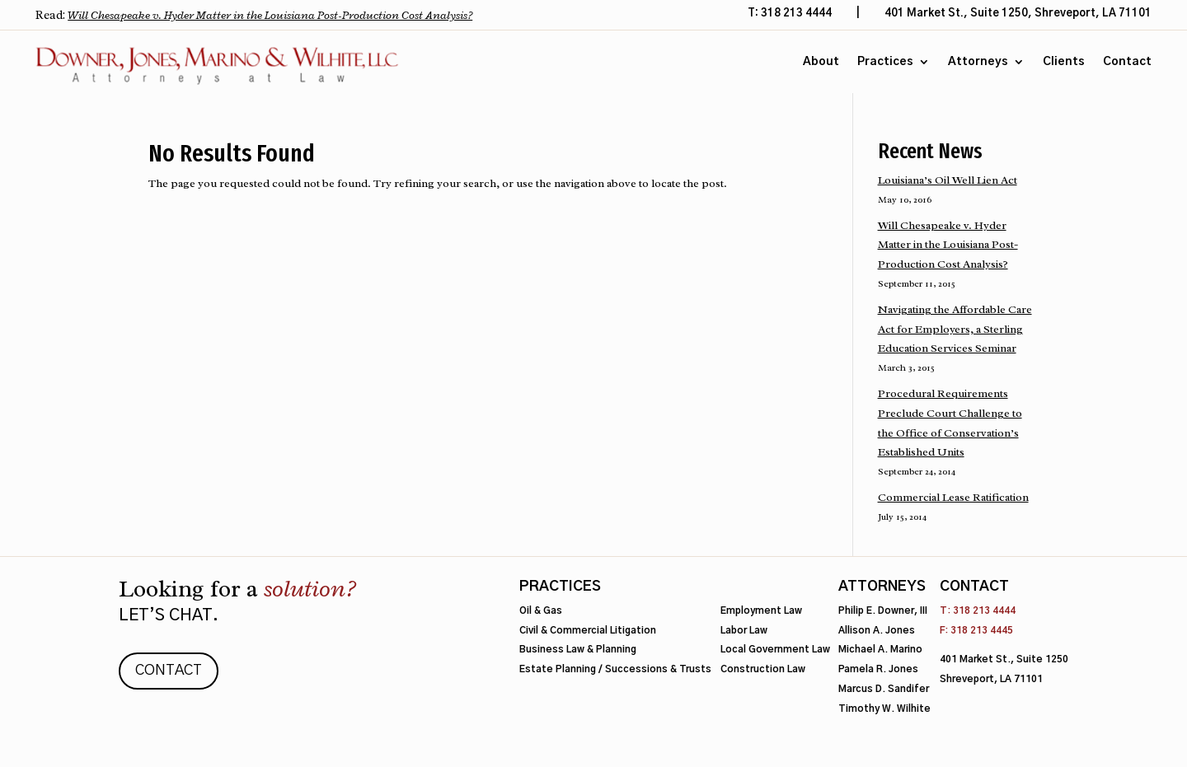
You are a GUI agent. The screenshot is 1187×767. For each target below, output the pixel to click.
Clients (1064, 62)
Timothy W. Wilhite (884, 708)
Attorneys (978, 62)
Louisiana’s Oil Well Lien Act (947, 180)
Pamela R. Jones (878, 669)
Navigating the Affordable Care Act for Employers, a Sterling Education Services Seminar (955, 329)
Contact (1127, 62)
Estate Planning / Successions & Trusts (615, 669)
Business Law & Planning (577, 649)
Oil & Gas (540, 610)
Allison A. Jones (876, 630)
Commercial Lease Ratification (953, 497)
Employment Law (761, 610)
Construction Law (762, 669)
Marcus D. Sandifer (883, 689)
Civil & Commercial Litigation (587, 630)
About (821, 62)
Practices (885, 62)
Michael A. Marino (880, 649)
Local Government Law (775, 649)
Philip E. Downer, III (882, 610)
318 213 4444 (984, 610)
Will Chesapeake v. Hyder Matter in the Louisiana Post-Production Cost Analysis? (270, 14)
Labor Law (743, 630)
